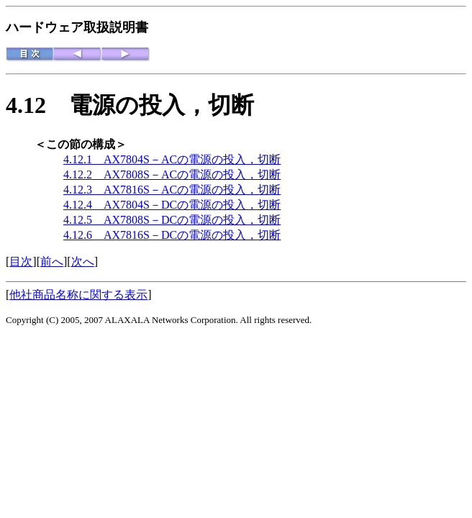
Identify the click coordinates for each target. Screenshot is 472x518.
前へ (51, 261)
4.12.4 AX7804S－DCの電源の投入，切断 (172, 205)
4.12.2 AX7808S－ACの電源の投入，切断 (172, 174)
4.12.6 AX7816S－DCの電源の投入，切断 (172, 235)
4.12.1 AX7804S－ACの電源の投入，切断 (172, 159)
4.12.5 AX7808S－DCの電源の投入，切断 (172, 220)
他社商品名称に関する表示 (78, 294)
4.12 (37, 105)
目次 (20, 261)
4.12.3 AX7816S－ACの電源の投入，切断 (172, 189)
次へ (82, 261)
